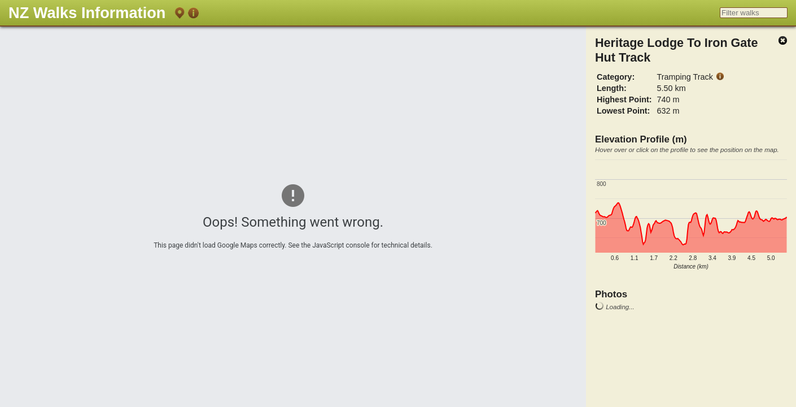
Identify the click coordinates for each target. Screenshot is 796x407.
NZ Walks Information (86, 12)
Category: (616, 76)
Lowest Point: (623, 110)
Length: (612, 88)
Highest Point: (624, 99)
